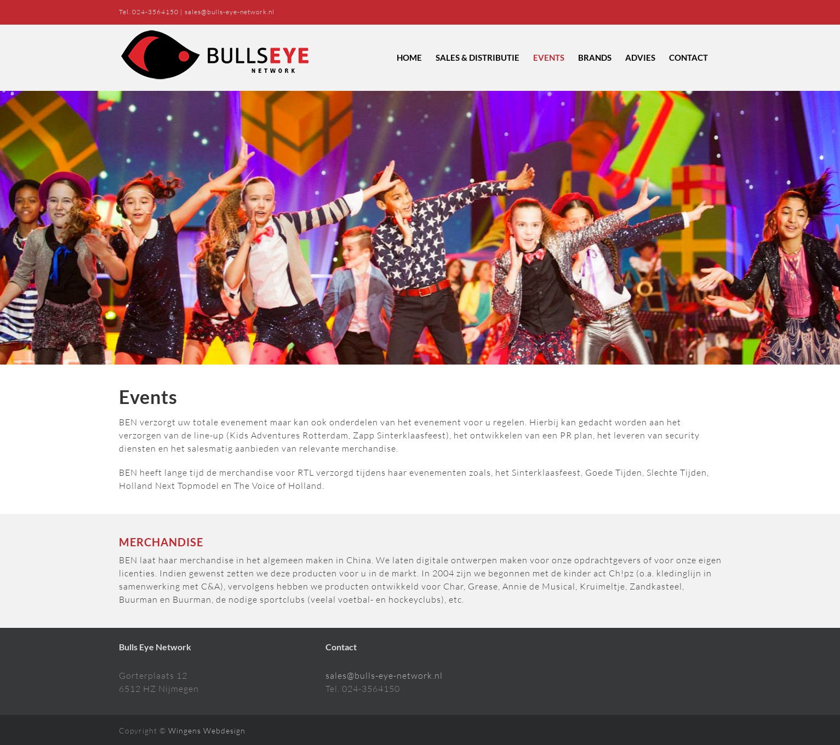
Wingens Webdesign (206, 730)
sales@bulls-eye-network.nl (230, 12)
